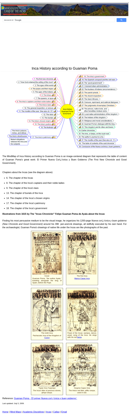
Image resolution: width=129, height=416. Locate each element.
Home (5, 412)
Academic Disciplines (33, 412)
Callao (56, 412)
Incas (48, 412)
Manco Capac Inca (82, 278)
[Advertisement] (64, 45)
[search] (58, 20)
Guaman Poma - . (45, 398)
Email (64, 412)
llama (79, 337)
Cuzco (47, 338)
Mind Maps (15, 412)
